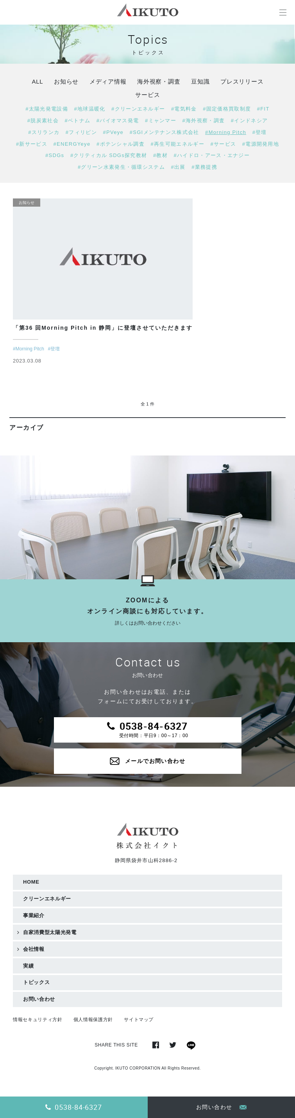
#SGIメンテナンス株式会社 (164, 132)
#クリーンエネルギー (138, 109)
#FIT (263, 109)
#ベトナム (77, 120)
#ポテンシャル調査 (121, 144)
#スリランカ (43, 132)
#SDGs (54, 155)
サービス (147, 94)
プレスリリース (241, 81)
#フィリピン (81, 132)
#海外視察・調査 (203, 120)
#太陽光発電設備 (46, 109)
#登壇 (259, 132)
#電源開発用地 (260, 144)
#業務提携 (204, 167)
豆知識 (200, 81)
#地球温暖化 (89, 109)
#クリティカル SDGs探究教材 (108, 155)
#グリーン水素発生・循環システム (121, 167)
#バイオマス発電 (118, 120)
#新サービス (31, 144)
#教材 (160, 155)
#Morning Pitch (225, 132)
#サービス (223, 144)
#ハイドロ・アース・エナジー (212, 155)
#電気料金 (184, 109)
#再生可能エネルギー (177, 144)
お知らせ (66, 81)
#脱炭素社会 (43, 120)
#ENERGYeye (72, 144)
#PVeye (113, 132)
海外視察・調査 (158, 81)
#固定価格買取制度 (227, 109)
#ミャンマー (160, 120)
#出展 (178, 167)
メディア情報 (108, 81)
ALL (37, 81)
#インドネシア (249, 120)
